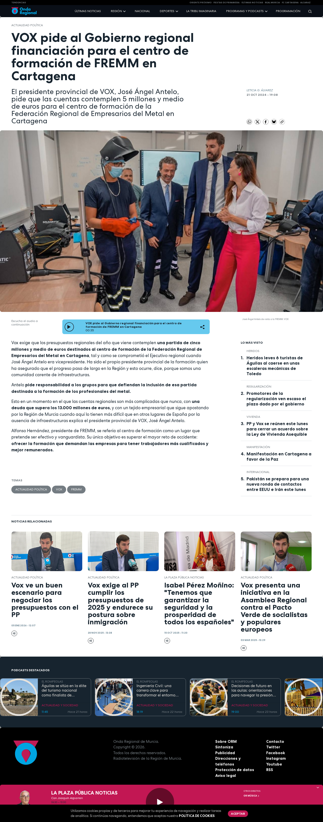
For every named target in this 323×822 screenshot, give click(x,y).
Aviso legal (225, 775)
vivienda (253, 417)
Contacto (275, 741)
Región (116, 11)
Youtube (274, 764)
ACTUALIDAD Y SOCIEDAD (60, 705)
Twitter (273, 747)
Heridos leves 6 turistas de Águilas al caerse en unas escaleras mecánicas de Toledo (275, 365)
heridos (253, 351)
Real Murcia (272, 2)
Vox (59, 489)
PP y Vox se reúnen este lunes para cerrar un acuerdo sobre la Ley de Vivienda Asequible (277, 429)
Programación (288, 11)
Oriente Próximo (201, 2)
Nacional (142, 11)
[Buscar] (308, 11)
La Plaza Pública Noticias (184, 577)
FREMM (76, 489)
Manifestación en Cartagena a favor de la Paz (279, 456)
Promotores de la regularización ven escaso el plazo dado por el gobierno (276, 398)
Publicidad (225, 752)
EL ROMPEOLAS (52, 682)
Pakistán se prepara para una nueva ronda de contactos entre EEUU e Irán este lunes (278, 484)
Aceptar (238, 813)
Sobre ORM (226, 741)
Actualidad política (27, 25)
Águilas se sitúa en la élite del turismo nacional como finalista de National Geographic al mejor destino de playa (64, 691)
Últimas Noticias (252, 2)
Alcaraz (305, 2)
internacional (258, 472)
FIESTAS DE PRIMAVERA (226, 2)
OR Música (252, 795)
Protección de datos (234, 769)
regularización (259, 387)
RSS (269, 769)
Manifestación (258, 447)
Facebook (275, 752)
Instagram (276, 758)
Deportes (167, 11)
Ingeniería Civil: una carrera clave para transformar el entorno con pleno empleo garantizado (156, 691)
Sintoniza (224, 747)
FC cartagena (290, 2)
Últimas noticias (88, 11)
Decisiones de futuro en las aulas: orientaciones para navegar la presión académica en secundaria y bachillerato (253, 691)
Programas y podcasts (245, 11)
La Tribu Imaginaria (201, 11)
